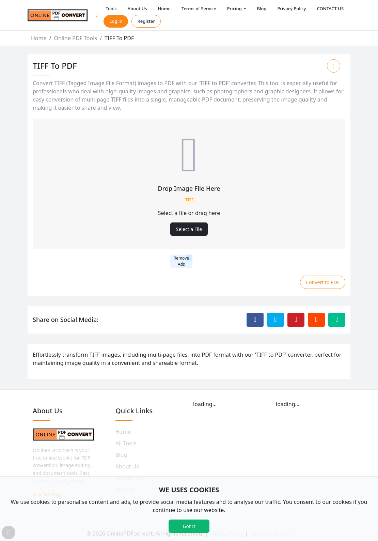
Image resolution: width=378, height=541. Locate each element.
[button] (96, 15)
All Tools (126, 443)
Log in (115, 21)
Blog (261, 8)
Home (164, 8)
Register (146, 21)
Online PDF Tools (75, 38)
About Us (137, 8)
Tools (111, 8)
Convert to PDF (323, 282)
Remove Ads (181, 261)
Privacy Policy (291, 8)
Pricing (235, 8)
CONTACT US (330, 8)
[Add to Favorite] (333, 66)
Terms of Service (199, 8)
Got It (189, 526)
